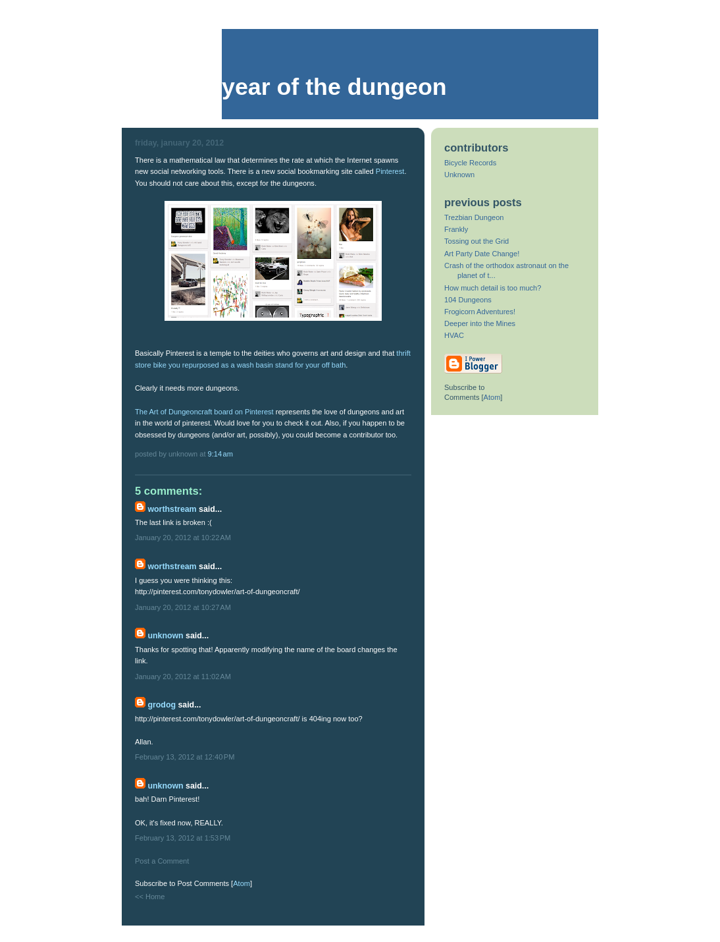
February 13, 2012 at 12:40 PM (184, 757)
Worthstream (171, 509)
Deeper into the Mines (479, 323)
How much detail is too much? (492, 288)
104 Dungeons (468, 300)
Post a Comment (162, 861)
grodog (161, 704)
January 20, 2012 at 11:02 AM (183, 676)
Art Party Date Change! (481, 254)
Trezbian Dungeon (473, 217)
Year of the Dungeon (334, 87)
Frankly (456, 229)
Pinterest (390, 171)
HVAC (454, 335)
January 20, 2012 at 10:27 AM (183, 607)
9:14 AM (220, 454)
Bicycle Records (470, 163)
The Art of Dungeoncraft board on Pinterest (204, 412)
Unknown (165, 635)
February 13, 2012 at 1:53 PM (182, 838)
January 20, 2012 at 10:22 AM (183, 537)
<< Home (150, 896)
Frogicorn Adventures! (479, 312)
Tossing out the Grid (476, 241)
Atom (241, 883)
